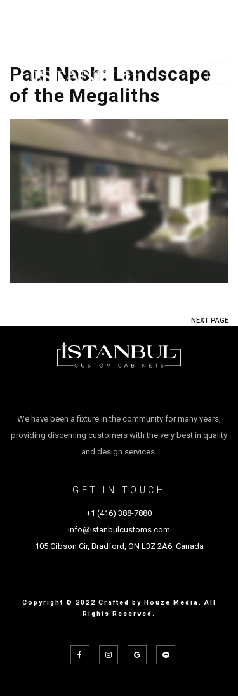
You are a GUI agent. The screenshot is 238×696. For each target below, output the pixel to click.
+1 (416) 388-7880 (119, 513)
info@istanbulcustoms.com (119, 529)
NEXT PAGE (209, 320)
